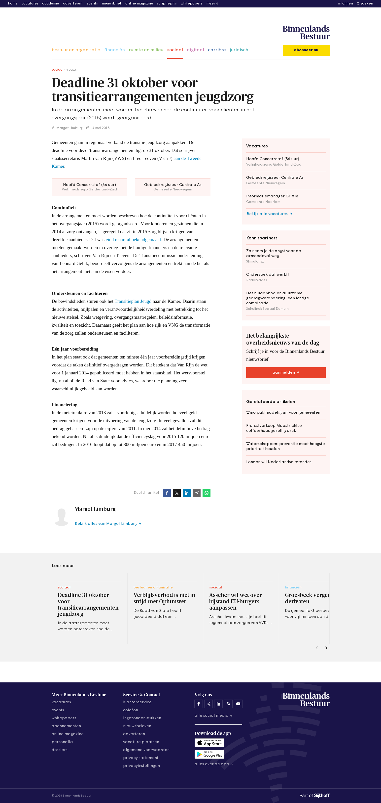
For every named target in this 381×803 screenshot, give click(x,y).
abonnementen (66, 726)
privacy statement (140, 758)
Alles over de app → (214, 764)
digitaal (195, 50)
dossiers (60, 750)
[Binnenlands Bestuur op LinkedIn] (218, 704)
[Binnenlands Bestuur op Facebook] (199, 704)
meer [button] (210, 3)
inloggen (345, 3)
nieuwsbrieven (137, 726)
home (13, 3)
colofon (130, 710)
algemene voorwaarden (146, 750)
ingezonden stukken (142, 718)
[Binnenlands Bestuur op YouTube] (238, 704)
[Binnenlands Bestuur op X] (208, 704)
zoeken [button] (366, 3)
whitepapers (191, 3)
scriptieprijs (167, 3)
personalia (62, 742)
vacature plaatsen (141, 742)
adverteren (72, 3)
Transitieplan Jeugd (132, 301)
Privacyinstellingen (141, 766)
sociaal (175, 50)
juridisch (239, 50)
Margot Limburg (69, 128)
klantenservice (137, 702)
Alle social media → (214, 716)
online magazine (139, 3)
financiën (114, 50)
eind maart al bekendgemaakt (133, 239)
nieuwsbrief (111, 3)
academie (50, 3)
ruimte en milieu (146, 50)
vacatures (30, 3)
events (92, 3)
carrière (217, 50)
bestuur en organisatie (76, 50)
